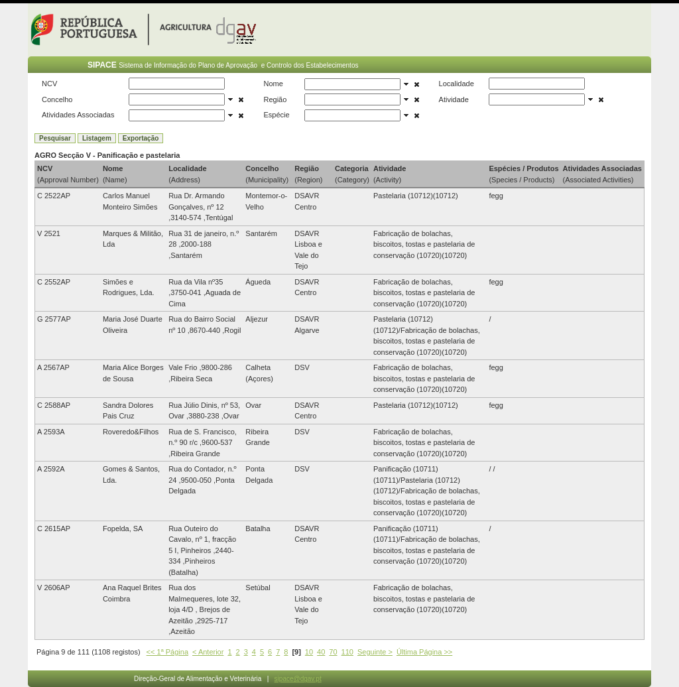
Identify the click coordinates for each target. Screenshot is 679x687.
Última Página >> (424, 652)
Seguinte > (375, 652)
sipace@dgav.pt (298, 678)
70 (333, 652)
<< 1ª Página (167, 652)
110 (347, 652)
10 (309, 652)
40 (321, 652)
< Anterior (207, 652)
